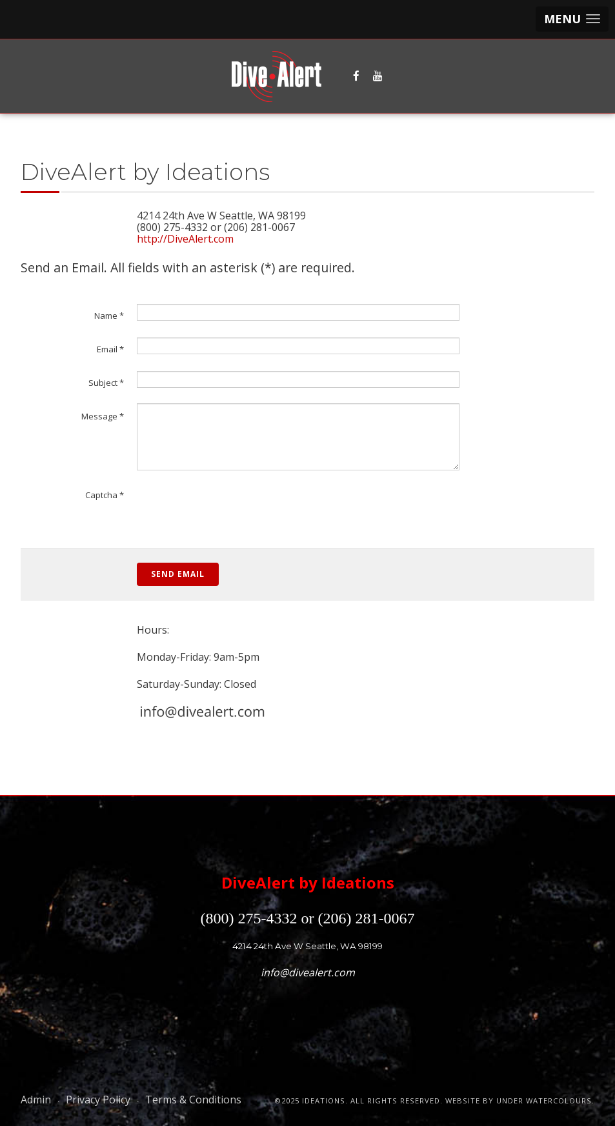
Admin (36, 1099)
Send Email (178, 573)
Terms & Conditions (193, 1099)
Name (109, 315)
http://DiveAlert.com (185, 239)
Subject (106, 382)
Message (102, 416)
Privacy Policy (98, 1099)
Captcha (104, 495)
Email (110, 349)
